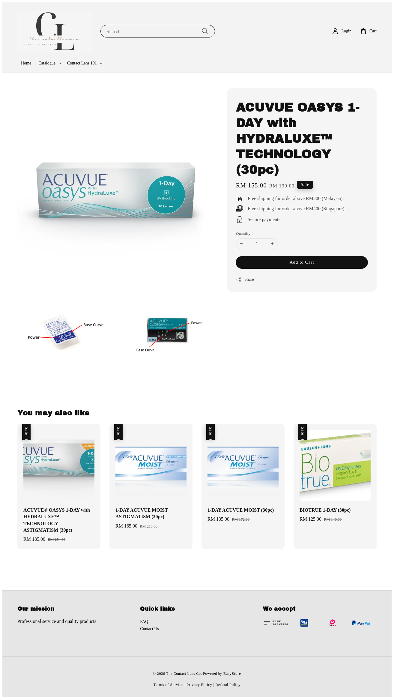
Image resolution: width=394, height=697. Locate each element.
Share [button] (245, 279)
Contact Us (149, 629)
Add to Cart (302, 262)
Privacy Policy (199, 684)
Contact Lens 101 (82, 63)
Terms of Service (169, 684)
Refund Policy (228, 684)
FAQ (144, 621)
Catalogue (46, 63)
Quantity (243, 233)
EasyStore (232, 673)
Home (26, 63)
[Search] (205, 31)
